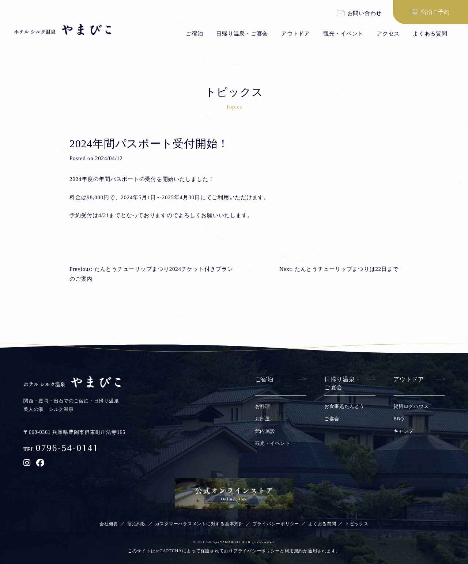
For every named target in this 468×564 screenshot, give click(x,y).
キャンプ (403, 431)
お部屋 (262, 418)
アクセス (388, 34)
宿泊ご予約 (435, 12)
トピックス (357, 523)
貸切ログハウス (411, 406)
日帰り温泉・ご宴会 (242, 34)
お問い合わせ (364, 13)
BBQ (398, 418)
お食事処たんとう (344, 406)
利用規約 (293, 550)
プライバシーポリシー (276, 523)
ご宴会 (331, 418)
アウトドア (295, 34)
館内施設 (265, 431)
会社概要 (108, 523)
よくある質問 (430, 34)
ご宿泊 (194, 34)
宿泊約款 (136, 523)
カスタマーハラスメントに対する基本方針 (199, 523)
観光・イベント (343, 34)
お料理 (262, 406)
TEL (60, 449)
